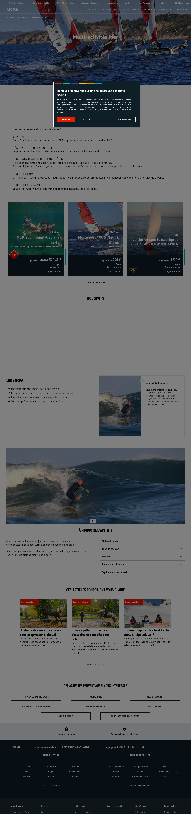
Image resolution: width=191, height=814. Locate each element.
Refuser (86, 120)
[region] (96, 104)
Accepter (66, 120)
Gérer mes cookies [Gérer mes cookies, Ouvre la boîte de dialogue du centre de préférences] (124, 120)
